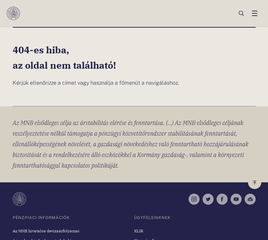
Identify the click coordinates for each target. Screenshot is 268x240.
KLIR (138, 230)
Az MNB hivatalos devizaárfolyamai (46, 230)
